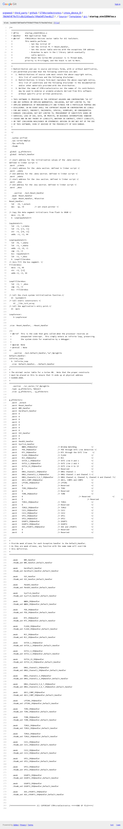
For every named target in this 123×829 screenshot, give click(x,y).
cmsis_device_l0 (72, 12)
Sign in (117, 4)
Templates (75, 16)
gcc (85, 16)
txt (112, 825)
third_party (20, 12)
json (118, 825)
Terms (30, 825)
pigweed (7, 12)
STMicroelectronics (50, 12)
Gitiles (15, 825)
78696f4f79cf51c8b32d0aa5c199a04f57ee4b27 (28, 16)
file (57, 23)
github (33, 12)
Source (63, 16)
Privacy (23, 825)
